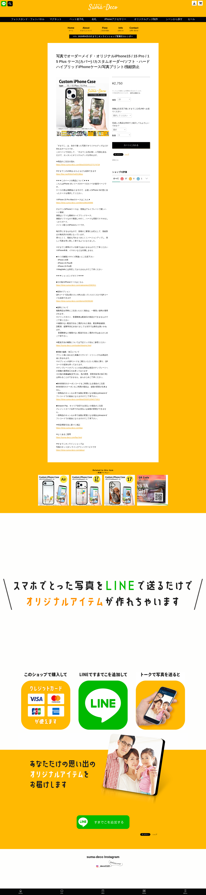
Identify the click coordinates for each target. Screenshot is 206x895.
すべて (116, 178)
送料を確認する (135, 93)
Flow (104, 29)
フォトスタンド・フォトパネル (27, 19)
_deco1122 (103, 866)
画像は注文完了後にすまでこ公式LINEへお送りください (131, 110)
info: (103, 36)
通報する (115, 160)
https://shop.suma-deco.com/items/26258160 (74, 301)
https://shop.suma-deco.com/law (69, 428)
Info (121, 29)
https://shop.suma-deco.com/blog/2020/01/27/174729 (78, 165)
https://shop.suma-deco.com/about (70, 450)
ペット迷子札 (77, 19)
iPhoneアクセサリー (115, 19)
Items (144, 891)
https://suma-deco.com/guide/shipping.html (73, 345)
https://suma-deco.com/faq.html (69, 437)
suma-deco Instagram (103, 857)
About (86, 29)
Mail (103, 891)
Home (71, 29)
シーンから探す (174, 19)
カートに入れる (131, 145)
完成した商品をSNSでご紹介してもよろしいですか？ (130, 124)
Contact (133, 29)
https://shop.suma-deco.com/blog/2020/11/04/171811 (78, 399)
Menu (185, 892)
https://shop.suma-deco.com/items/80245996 (74, 203)
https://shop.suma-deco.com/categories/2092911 (76, 285)
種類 (114, 100)
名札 (94, 19)
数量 (114, 135)
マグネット (56, 19)
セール (191, 19)
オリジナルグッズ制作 (146, 19)
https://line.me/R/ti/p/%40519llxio (69, 174)
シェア (126, 154)
